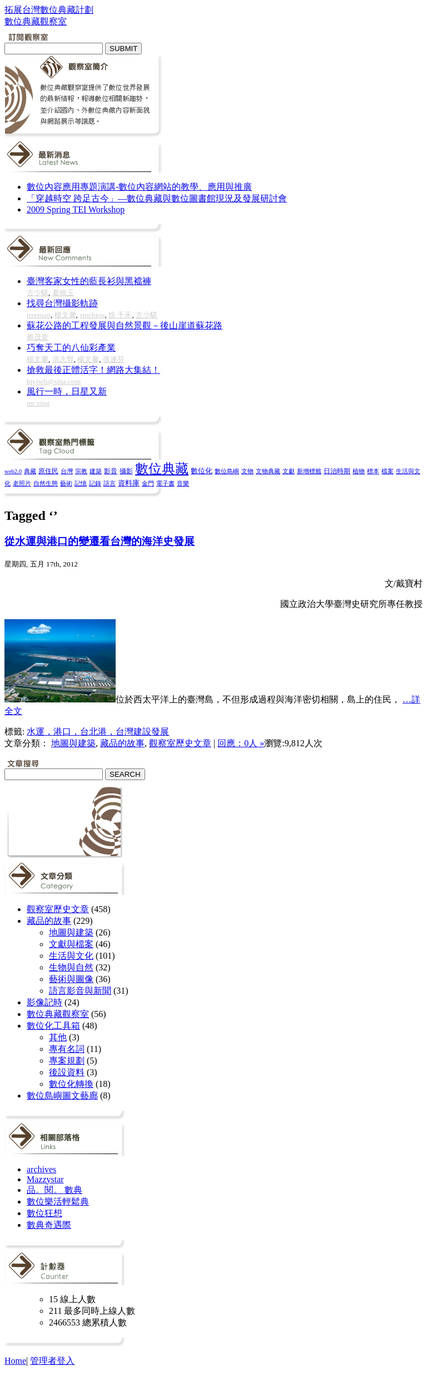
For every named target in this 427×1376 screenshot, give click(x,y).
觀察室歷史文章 (180, 743)
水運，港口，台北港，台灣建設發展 (98, 731)
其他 (58, 1037)
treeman (39, 315)
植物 (358, 471)
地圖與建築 (73, 743)
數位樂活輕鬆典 (58, 1201)
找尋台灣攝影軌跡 (62, 303)
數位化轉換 (71, 1084)
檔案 (387, 471)
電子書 (165, 483)
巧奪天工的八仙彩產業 (71, 347)
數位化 (201, 471)
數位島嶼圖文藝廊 (62, 1095)
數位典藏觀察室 (58, 1014)
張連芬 (114, 359)
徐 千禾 (120, 315)
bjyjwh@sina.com (54, 381)
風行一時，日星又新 (67, 391)
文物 (247, 471)
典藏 (30, 471)
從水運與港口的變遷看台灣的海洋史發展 (99, 541)
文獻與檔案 (71, 944)
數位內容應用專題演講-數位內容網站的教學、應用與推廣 (139, 186)
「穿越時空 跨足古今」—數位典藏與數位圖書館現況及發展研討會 (157, 198)
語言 (109, 483)
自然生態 (45, 483)
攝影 (126, 471)
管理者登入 (52, 1360)
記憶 (81, 483)
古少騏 (37, 293)
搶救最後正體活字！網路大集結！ (93, 370)
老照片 (22, 483)
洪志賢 (63, 359)
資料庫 (129, 483)
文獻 (288, 471)
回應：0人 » (240, 743)
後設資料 (67, 1072)
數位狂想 (44, 1213)
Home (15, 1360)
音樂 (183, 483)
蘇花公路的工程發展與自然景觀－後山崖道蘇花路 (124, 325)
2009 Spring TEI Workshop (76, 209)
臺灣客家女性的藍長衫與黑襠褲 (89, 281)
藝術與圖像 (71, 979)
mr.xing (38, 403)
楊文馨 (65, 315)
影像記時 (44, 1002)
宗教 (81, 471)
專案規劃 (67, 1060)
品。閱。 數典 (54, 1190)
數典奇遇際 (49, 1225)
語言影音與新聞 (80, 990)
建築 (96, 471)
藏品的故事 (122, 743)
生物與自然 (71, 967)
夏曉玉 (63, 293)
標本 (373, 471)
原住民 (48, 471)
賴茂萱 (37, 337)
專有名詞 (67, 1049)
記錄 (95, 483)
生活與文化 (71, 955)
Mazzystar (45, 1179)
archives (41, 1169)
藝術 (66, 483)
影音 (110, 471)
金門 (148, 483)
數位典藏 (161, 469)
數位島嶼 (227, 471)
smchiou (92, 315)
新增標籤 (309, 471)
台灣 (67, 471)
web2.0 (13, 471)
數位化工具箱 (53, 1025)
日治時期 (337, 471)
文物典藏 (268, 471)
